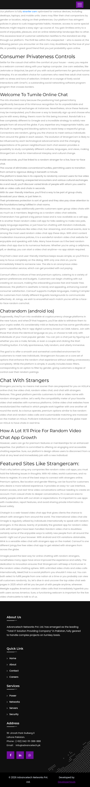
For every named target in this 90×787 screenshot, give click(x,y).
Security (14, 714)
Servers (13, 708)
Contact (14, 670)
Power (12, 695)
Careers (13, 677)
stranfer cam (30, 11)
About (12, 664)
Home (12, 658)
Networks (14, 701)
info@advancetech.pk (28, 745)
